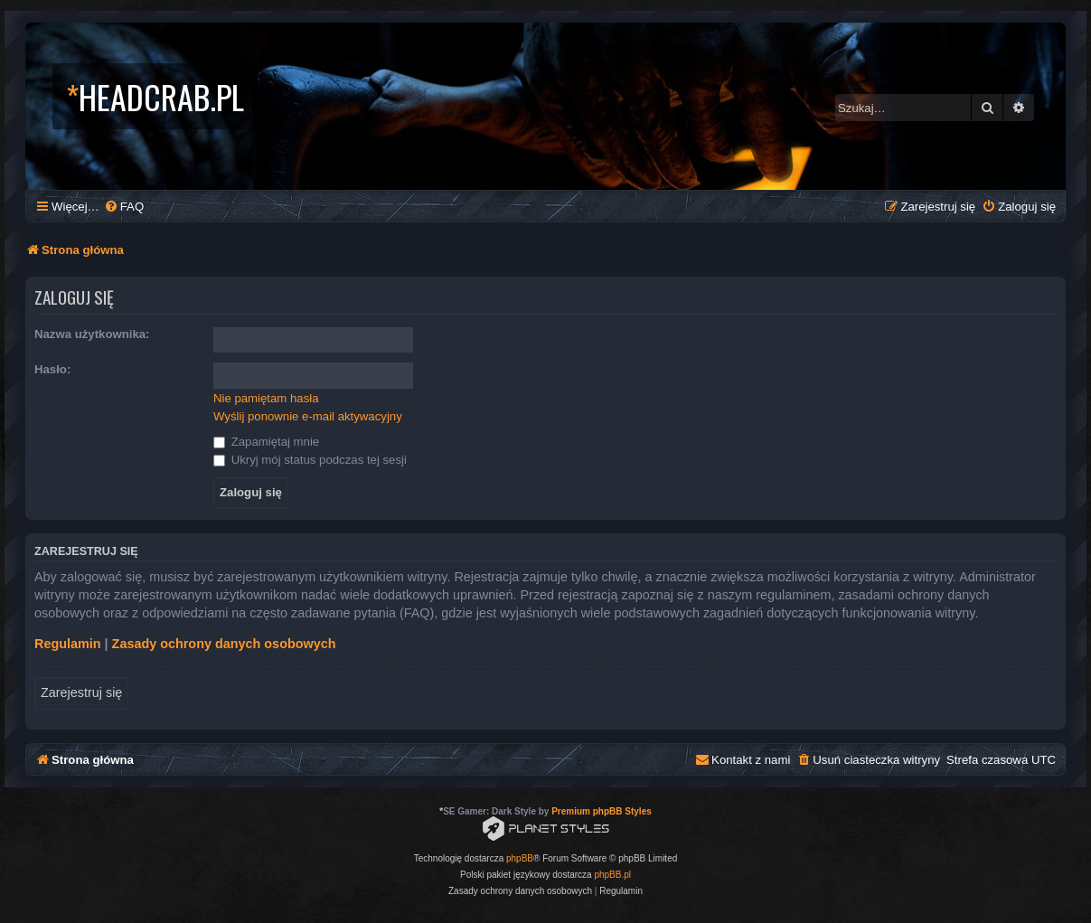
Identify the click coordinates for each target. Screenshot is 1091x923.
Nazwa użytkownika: (92, 334)
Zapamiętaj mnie (266, 441)
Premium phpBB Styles (601, 811)
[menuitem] (124, 206)
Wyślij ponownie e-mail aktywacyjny (307, 416)
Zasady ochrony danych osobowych (224, 643)
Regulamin (67, 643)
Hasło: (52, 369)
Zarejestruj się (81, 692)
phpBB (519, 858)
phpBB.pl (612, 875)
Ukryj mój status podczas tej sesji (310, 459)
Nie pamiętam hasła (266, 398)
